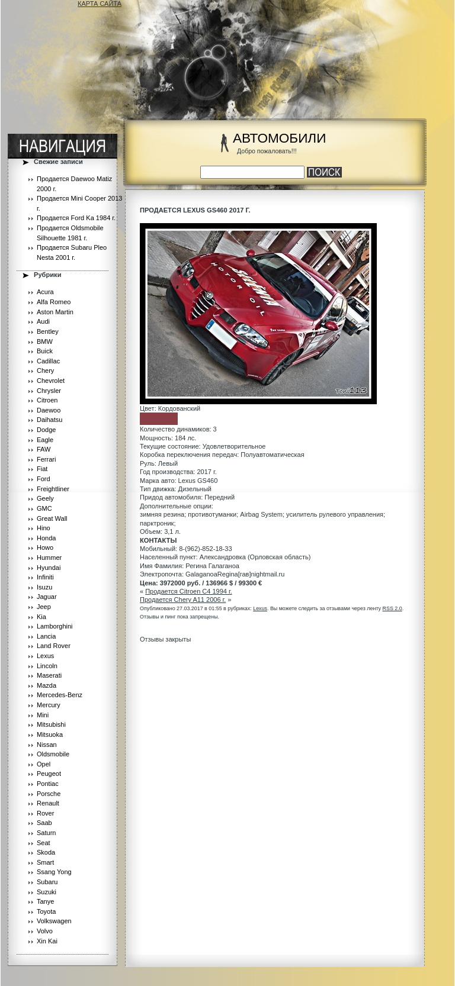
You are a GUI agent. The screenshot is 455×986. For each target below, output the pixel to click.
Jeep (44, 606)
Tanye (45, 901)
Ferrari (46, 459)
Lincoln (47, 665)
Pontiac (48, 783)
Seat (43, 842)
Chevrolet (51, 380)
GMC (44, 508)
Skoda (46, 852)
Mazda (46, 685)
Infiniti (45, 577)
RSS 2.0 (392, 608)
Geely (45, 498)
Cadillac (48, 361)
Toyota (46, 911)
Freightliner (53, 488)
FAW (43, 449)
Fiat (42, 468)
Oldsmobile (53, 754)
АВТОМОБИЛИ (279, 138)
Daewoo (48, 410)
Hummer (49, 557)
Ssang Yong (54, 871)
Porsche (48, 793)
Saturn (46, 832)
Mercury (48, 704)
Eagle (45, 439)
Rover (45, 813)
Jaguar (47, 596)
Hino (43, 527)
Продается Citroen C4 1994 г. (188, 591)
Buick (45, 351)
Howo (45, 547)
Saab (44, 822)
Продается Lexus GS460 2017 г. (195, 210)
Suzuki (46, 891)
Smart (45, 862)
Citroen (47, 400)
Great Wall (52, 518)
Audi (43, 321)
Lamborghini (55, 626)
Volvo (45, 931)
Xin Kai (47, 941)
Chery (45, 370)
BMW (45, 341)
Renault (48, 803)
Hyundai (48, 567)
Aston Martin (55, 311)
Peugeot (49, 773)
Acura (45, 291)
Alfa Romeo (54, 301)
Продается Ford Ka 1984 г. (76, 217)
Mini (43, 714)
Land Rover (54, 645)
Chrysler (49, 390)
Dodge (46, 429)
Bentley (48, 331)
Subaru (47, 881)
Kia (41, 616)
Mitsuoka (50, 734)
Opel (43, 764)
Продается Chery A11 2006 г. (183, 599)
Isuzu (44, 587)
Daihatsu (49, 419)
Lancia (46, 636)
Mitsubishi (51, 724)
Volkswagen (54, 920)
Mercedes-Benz (59, 694)
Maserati (49, 675)
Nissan (47, 744)
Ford (43, 478)
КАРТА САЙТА (99, 3)
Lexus (45, 655)
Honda (46, 538)
